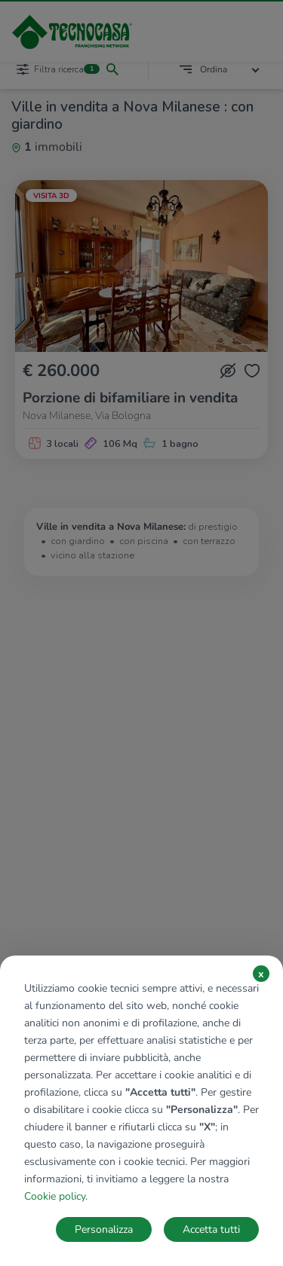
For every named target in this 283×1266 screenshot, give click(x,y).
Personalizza (104, 1229)
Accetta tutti (211, 1229)
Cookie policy (54, 1196)
